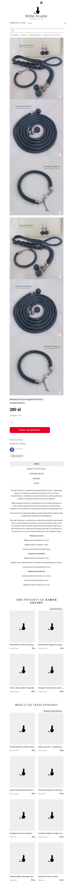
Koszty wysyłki (36, 468)
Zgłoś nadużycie (17, 456)
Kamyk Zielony (17, 403)
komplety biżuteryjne (35, 35)
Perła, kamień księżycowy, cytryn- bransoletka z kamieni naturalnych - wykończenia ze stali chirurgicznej (50, 645)
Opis (36, 464)
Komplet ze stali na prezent (48, 876)
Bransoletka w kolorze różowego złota (22, 645)
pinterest (19, 449)
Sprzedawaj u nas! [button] (17, 23)
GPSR (36, 483)
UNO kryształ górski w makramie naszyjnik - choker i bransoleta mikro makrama (50, 790)
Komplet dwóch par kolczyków (21, 833)
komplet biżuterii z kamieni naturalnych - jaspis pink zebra (22, 747)
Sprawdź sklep (56, 609)
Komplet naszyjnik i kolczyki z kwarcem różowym (50, 833)
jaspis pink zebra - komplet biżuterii (50, 747)
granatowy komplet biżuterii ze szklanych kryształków (22, 790)
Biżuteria (23, 35)
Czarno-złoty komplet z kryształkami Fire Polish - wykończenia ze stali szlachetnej (22, 688)
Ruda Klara (36, 14)
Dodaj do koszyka (29, 430)
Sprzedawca (36, 473)
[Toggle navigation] (12, 31)
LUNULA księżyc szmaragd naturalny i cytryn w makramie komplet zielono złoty (22, 876)
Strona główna (14, 35)
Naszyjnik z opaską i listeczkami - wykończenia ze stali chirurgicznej (50, 688)
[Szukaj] (39, 23)
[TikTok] (41, 3)
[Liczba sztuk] (15, 422)
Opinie (36, 478)
